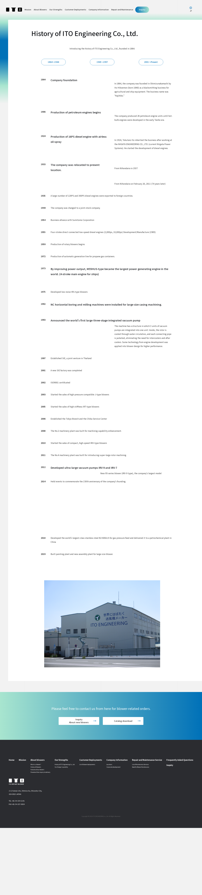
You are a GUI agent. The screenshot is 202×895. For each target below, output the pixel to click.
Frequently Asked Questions (179, 827)
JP (191, 11)
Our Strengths (55, 9)
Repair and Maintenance (122, 9)
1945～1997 (103, 68)
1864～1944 (54, 68)
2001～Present (152, 68)
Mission (28, 9)
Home (11, 827)
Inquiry (142, 9)
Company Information (99, 9)
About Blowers (40, 9)
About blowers (38, 827)
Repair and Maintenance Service (147, 827)
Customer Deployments (75, 9)
